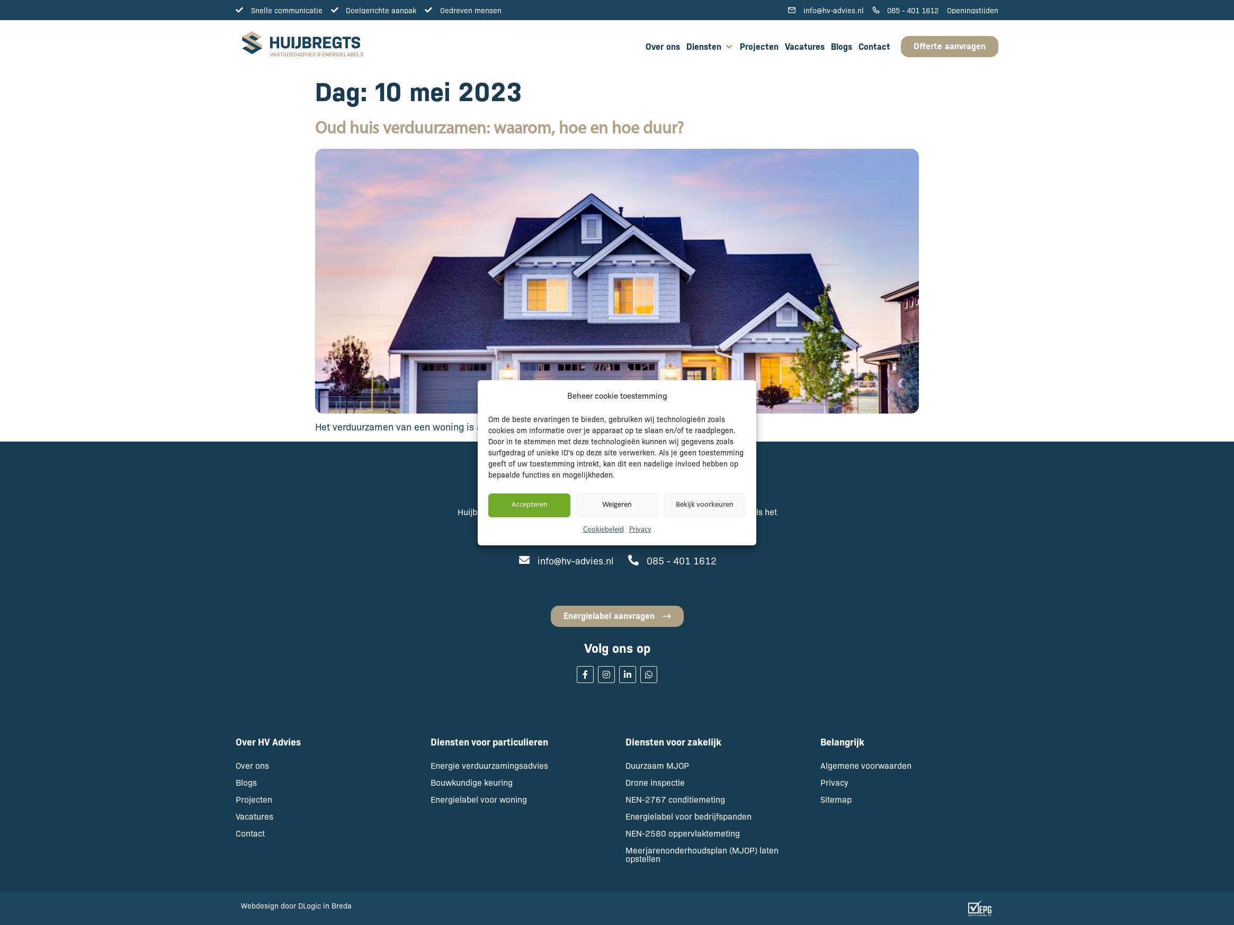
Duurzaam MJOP (657, 765)
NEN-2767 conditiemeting (675, 799)
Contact (250, 833)
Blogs (246, 782)
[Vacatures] (805, 46)
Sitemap (836, 799)
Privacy (640, 530)
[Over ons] (663, 46)
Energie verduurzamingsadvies (489, 765)
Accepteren (530, 505)
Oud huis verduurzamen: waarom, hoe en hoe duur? (499, 129)
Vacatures (254, 816)
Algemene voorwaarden (865, 765)
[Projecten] (759, 46)
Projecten (254, 799)
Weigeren (617, 505)
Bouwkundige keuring (472, 782)
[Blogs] (841, 46)
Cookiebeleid (603, 530)
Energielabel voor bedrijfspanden (688, 816)
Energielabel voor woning (479, 799)
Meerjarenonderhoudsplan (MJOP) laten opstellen (702, 854)
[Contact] (874, 46)
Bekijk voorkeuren (705, 505)
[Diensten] (710, 46)
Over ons (252, 765)
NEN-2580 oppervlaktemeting (682, 833)
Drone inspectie (655, 782)
